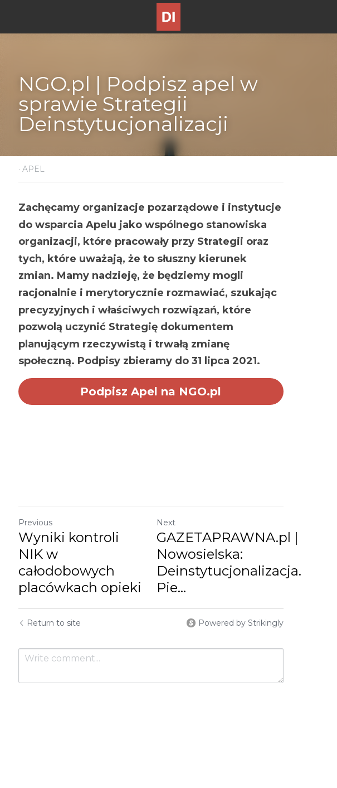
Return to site (49, 606)
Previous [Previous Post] (35, 506)
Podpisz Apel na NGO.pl (168, 374)
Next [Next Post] (183, 506)
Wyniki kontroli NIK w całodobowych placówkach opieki (90, 537)
